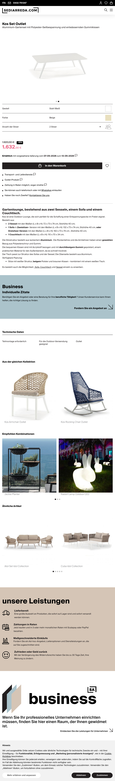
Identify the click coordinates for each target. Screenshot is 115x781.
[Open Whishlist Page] (106, 2)
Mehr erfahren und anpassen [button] (21, 775)
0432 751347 (20, 2)
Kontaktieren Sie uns (39, 195)
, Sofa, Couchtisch (42, 267)
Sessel (59, 267)
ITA (4, 3)
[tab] (56, 101)
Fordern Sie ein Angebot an (90, 308)
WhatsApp (46, 190)
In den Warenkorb (52, 166)
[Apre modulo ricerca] (105, 10)
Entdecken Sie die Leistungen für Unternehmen (84, 731)
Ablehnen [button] (81, 775)
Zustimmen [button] (102, 775)
